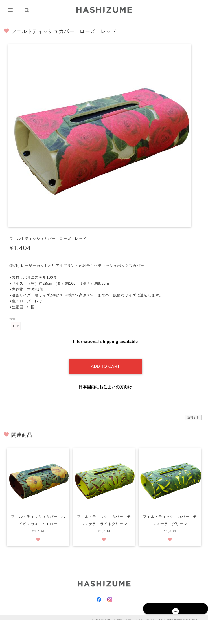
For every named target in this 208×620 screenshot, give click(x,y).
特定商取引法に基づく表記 (179, 615)
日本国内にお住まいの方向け (105, 382)
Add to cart (105, 361)
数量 (12, 319)
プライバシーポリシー (143, 615)
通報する (193, 412)
